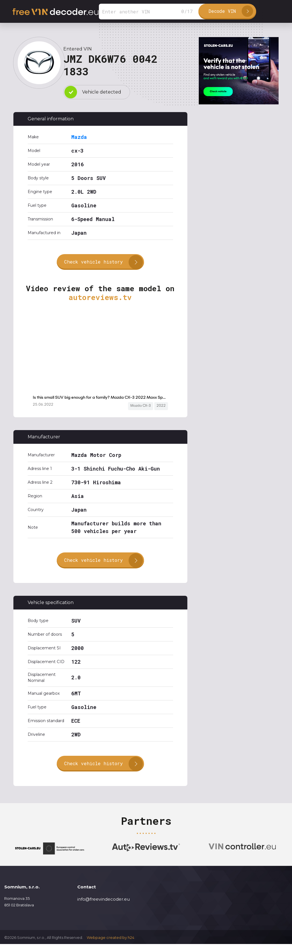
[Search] (153, 11)
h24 (131, 941)
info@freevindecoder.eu (103, 903)
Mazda (79, 136)
